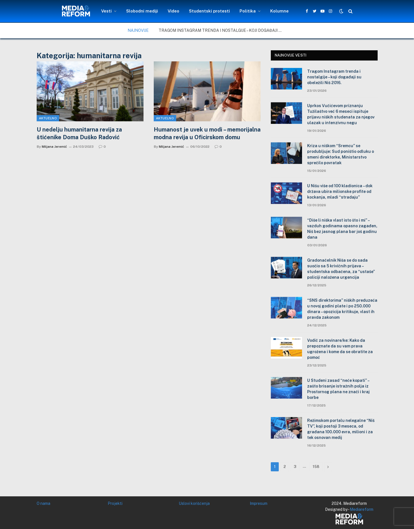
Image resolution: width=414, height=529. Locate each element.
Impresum (258, 503)
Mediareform (361, 509)
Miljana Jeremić (54, 147)
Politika (248, 11)
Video (173, 11)
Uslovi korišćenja (194, 503)
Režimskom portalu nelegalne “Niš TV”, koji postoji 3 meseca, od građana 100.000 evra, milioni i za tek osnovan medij (341, 429)
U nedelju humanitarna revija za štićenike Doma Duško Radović (79, 133)
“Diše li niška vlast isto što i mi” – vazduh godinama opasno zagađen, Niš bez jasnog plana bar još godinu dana (342, 228)
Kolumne (279, 11)
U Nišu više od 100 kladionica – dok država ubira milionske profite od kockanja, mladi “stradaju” (340, 191)
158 (316, 467)
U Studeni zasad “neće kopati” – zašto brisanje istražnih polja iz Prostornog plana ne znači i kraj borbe (338, 389)
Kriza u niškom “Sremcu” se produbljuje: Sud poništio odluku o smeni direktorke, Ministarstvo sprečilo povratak (340, 154)
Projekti (115, 503)
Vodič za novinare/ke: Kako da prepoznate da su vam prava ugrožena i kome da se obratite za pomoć (340, 349)
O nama (43, 503)
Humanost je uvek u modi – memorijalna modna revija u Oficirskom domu (207, 133)
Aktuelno (48, 118)
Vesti (106, 11)
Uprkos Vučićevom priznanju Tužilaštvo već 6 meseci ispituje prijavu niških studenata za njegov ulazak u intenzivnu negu (341, 114)
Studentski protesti (209, 11)
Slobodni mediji (142, 11)
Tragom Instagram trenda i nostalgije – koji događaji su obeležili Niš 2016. (222, 30)
